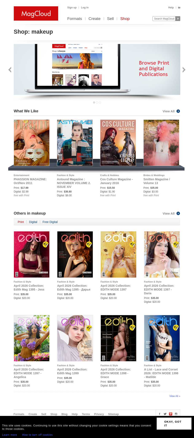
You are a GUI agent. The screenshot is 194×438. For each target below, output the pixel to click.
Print (21, 222)
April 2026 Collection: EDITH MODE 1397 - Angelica (29, 373)
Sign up (72, 7)
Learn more (9, 434)
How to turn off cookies (37, 434)
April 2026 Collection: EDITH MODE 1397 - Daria (159, 289)
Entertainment (21, 175)
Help (171, 7)
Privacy (99, 414)
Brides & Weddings (154, 175)
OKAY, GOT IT (173, 423)
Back (10, 70)
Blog (64, 414)
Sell (110, 19)
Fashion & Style (65, 175)
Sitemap (113, 414)
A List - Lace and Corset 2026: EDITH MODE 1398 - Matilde (161, 373)
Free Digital (50, 222)
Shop (124, 19)
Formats (74, 19)
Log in (85, 7)
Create (95, 19)
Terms (86, 414)
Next (184, 70)
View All (171, 111)
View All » (174, 396)
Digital (33, 222)
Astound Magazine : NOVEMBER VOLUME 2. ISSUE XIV (74, 183)
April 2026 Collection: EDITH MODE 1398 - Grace (116, 373)
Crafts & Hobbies (109, 175)
